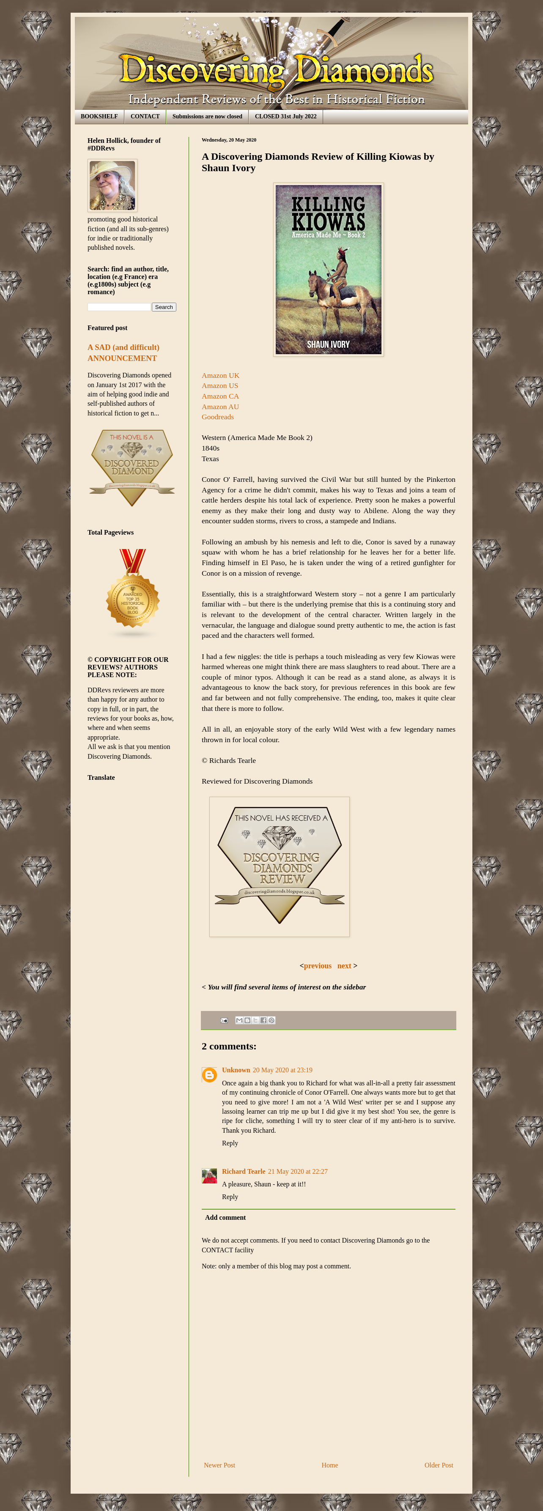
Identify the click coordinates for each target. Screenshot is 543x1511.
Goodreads (218, 417)
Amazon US (220, 385)
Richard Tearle (244, 1171)
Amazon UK (220, 375)
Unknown (236, 1070)
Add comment (225, 1217)
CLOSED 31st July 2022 (286, 116)
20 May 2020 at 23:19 (283, 1070)
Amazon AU (220, 406)
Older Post (439, 1465)
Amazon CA (220, 396)
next (345, 966)
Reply (230, 1143)
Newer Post (219, 1465)
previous (318, 966)
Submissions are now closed (207, 116)
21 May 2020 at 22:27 (298, 1171)
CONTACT (145, 116)
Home (330, 1465)
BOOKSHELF (99, 116)
